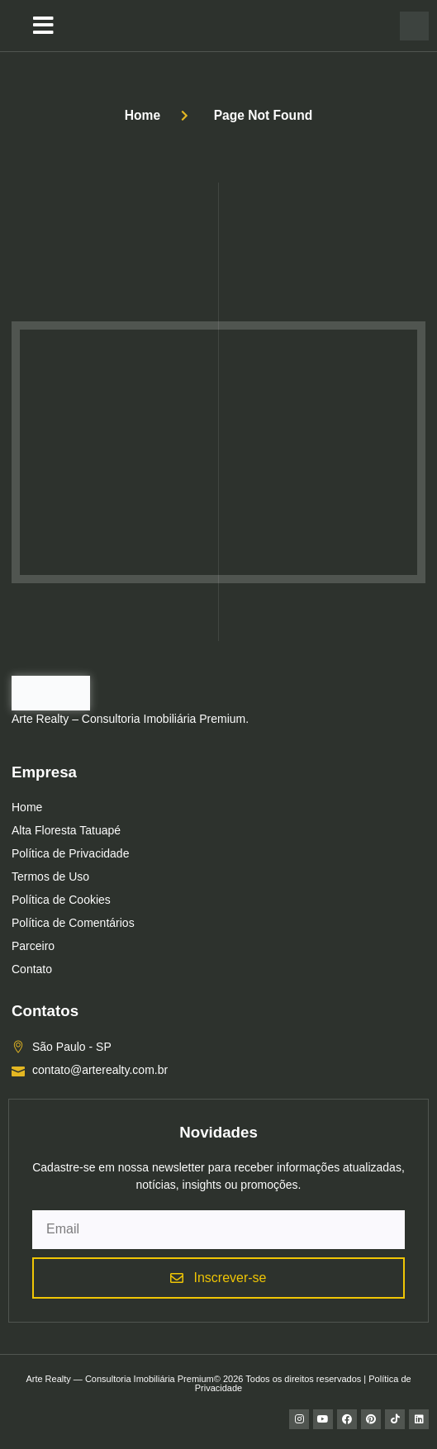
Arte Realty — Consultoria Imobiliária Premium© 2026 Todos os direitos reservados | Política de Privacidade (218, 1383)
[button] (43, 25)
